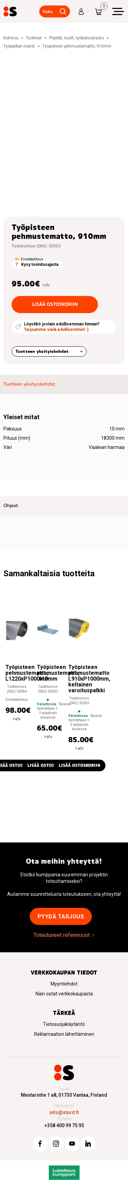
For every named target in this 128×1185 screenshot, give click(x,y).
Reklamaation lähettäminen (64, 1034)
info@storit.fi (64, 1112)
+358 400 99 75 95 (64, 1125)
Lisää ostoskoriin (55, 304)
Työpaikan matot (19, 46)
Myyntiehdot (64, 984)
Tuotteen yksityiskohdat (42, 351)
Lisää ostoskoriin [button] (48, 765)
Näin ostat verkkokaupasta (64, 993)
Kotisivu (10, 38)
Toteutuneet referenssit (61, 935)
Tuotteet (34, 38)
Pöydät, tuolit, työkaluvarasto (76, 38)
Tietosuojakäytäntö (64, 1024)
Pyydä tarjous (61, 916)
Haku (48, 11)
